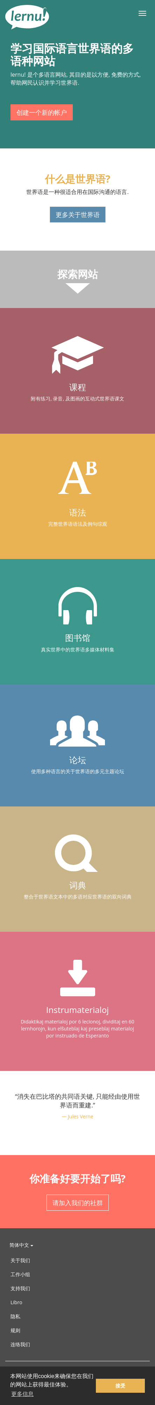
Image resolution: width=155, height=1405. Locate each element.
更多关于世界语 (78, 214)
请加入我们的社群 (77, 1202)
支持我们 (20, 1288)
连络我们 (20, 1344)
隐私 (15, 1316)
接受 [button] (120, 1386)
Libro (16, 1302)
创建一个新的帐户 (41, 112)
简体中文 (21, 1245)
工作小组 (20, 1274)
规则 (15, 1330)
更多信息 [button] (22, 1394)
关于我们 (20, 1260)
